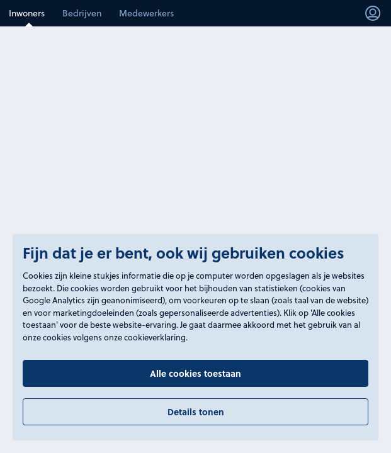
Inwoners (27, 13)
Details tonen (195, 411)
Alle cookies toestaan (195, 373)
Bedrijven (81, 13)
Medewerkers (146, 13)
